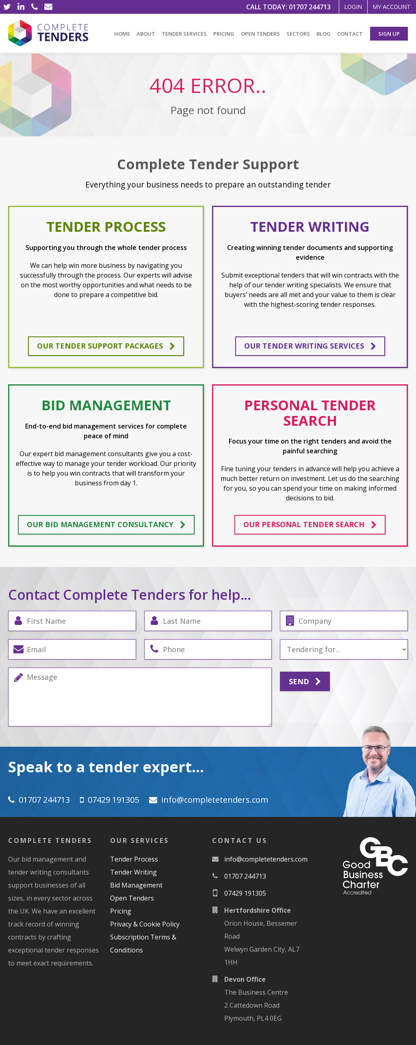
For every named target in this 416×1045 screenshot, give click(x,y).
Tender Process (134, 859)
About (145, 33)
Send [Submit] (305, 681)
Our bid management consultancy (106, 524)
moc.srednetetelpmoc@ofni (214, 799)
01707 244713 (290, 6)
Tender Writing (133, 872)
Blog (323, 33)
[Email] (48, 7)
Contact (350, 33)
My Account (386, 6)
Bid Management (136, 885)
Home (122, 33)
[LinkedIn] (21, 7)
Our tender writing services (310, 346)
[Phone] (34, 7)
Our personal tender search (310, 524)
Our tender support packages (106, 346)
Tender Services (184, 33)
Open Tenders (260, 33)
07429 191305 (113, 799)
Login (338, 6)
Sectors (298, 33)
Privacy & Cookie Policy (145, 924)
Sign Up (389, 33)
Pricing (223, 33)
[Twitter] (7, 7)
